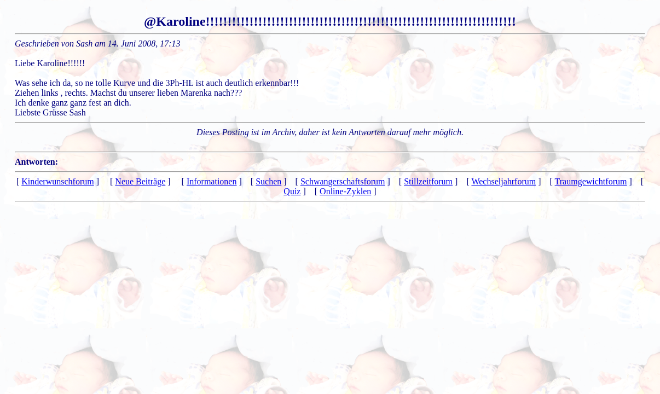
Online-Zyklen (345, 191)
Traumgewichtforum (591, 181)
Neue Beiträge (140, 181)
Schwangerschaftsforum (342, 181)
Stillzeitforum (428, 181)
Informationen (212, 181)
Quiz (291, 191)
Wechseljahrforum (503, 181)
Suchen (268, 181)
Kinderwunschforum (57, 181)
